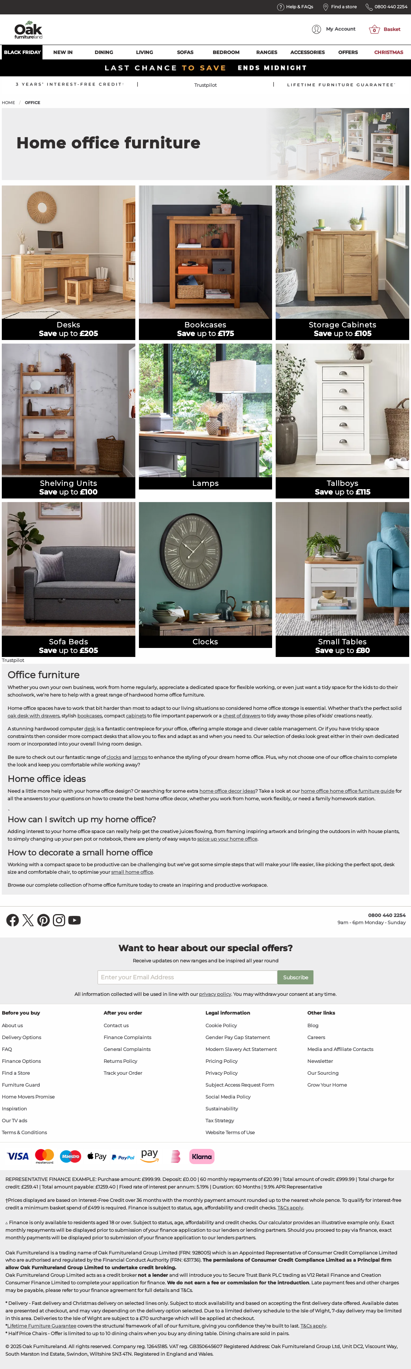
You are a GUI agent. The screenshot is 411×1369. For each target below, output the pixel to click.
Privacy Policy (222, 1073)
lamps (139, 757)
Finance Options (21, 1061)
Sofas (185, 52)
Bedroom (226, 52)
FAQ (7, 1049)
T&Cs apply (290, 1208)
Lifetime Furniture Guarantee (41, 1326)
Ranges (266, 52)
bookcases (89, 716)
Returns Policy (120, 1061)
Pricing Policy (222, 1061)
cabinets (136, 716)
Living (144, 52)
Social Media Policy (228, 1097)
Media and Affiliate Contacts (340, 1049)
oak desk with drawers (33, 716)
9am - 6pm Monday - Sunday (372, 918)
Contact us (116, 1025)
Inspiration (14, 1108)
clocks (114, 757)
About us (12, 1025)
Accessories (307, 52)
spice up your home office (227, 839)
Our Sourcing (323, 1073)
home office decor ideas (227, 791)
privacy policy (215, 994)
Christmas (388, 52)
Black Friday (22, 52)
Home (8, 102)
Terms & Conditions (24, 1132)
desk (89, 729)
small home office (132, 872)
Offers (348, 52)
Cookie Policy (221, 1025)
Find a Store (16, 1073)
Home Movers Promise (28, 1097)
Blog (313, 1025)
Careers (316, 1037)
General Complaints (127, 1049)
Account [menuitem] (334, 29)
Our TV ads (14, 1120)
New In (63, 52)
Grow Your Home (327, 1085)
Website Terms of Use (230, 1132)
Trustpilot (205, 85)
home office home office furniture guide (347, 791)
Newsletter (320, 1061)
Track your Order (123, 1073)
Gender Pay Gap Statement (238, 1037)
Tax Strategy (220, 1120)
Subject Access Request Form (240, 1085)
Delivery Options (21, 1037)
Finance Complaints (127, 1037)
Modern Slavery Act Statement (241, 1049)
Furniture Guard (21, 1085)
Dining (104, 52)
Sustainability (222, 1108)
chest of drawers (241, 716)
